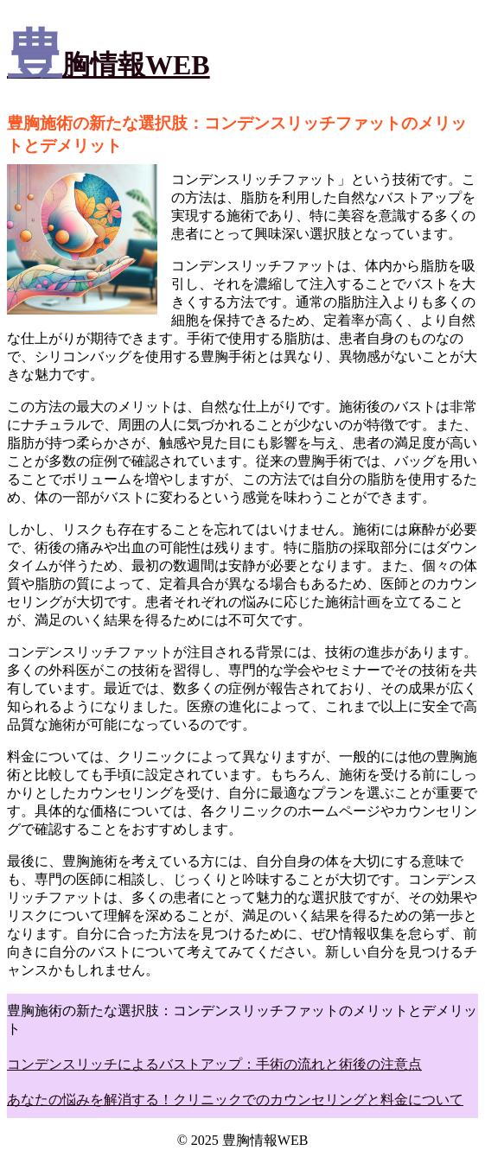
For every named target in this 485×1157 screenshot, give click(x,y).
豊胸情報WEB (108, 64)
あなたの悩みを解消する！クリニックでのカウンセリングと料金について (235, 1099)
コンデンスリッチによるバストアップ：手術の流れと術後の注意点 (214, 1064)
